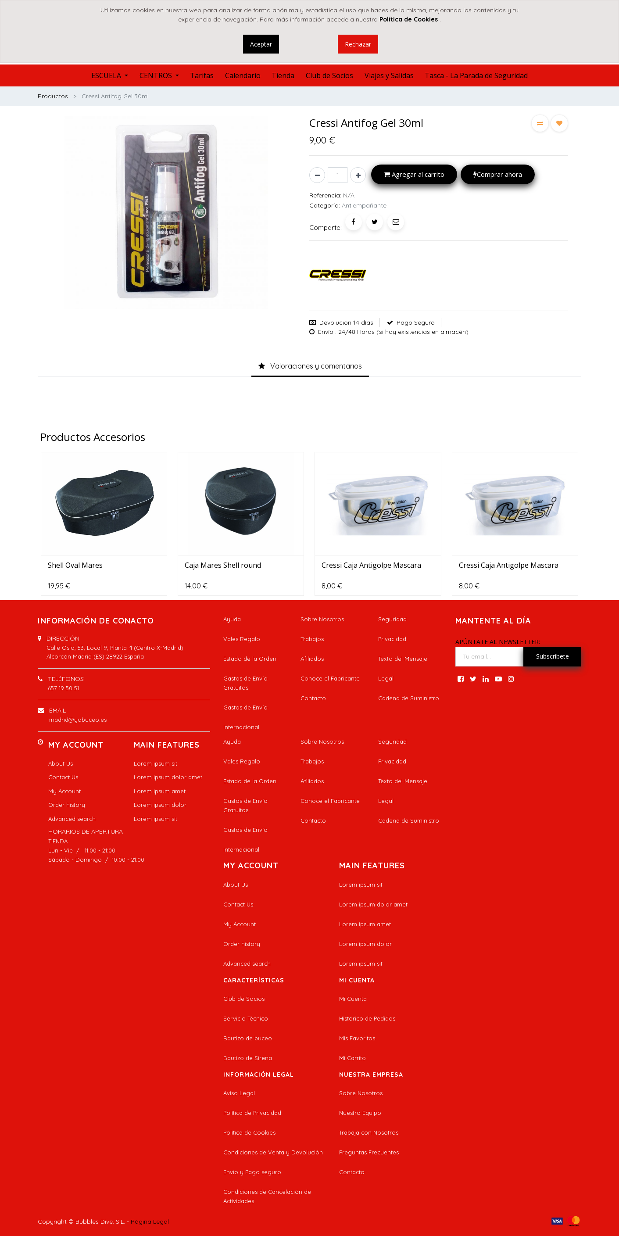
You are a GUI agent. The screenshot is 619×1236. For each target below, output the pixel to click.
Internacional (241, 727)
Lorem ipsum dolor (160, 804)
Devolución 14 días (346, 322)
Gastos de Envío (245, 707)
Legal (386, 678)
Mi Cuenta (353, 998)
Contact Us (63, 777)
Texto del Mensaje (402, 658)
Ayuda (232, 619)
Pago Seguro (416, 322)
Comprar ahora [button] (497, 174)
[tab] (310, 366)
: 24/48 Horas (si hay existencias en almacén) (402, 332)
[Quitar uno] (317, 175)
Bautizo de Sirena (247, 1057)
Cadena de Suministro (408, 698)
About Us (60, 763)
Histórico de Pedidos (367, 1018)
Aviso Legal (239, 1092)
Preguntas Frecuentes (369, 1152)
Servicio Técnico (245, 1018)
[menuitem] (201, 75)
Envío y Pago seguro (252, 1171)
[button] (540, 123)
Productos (53, 96)
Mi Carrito (352, 1057)
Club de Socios (244, 998)
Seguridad (392, 619)
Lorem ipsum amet (160, 791)
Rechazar (358, 44)
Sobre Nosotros (322, 619)
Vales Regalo (241, 638)
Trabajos (312, 638)
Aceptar (261, 44)
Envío (325, 332)
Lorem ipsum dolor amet (168, 777)
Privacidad (392, 638)
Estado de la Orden (249, 658)
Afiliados (312, 658)
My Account (64, 791)
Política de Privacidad (252, 1112)
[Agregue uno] (358, 175)
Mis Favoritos (357, 1038)
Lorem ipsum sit (155, 763)
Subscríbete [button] (552, 656)
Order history (66, 804)
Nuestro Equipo (360, 1112)
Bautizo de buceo (247, 1038)
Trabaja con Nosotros (368, 1132)
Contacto (313, 698)
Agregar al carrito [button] (414, 174)
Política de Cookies (249, 1132)
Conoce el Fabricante (330, 678)
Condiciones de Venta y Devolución (273, 1152)
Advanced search (72, 818)
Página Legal (150, 1221)
